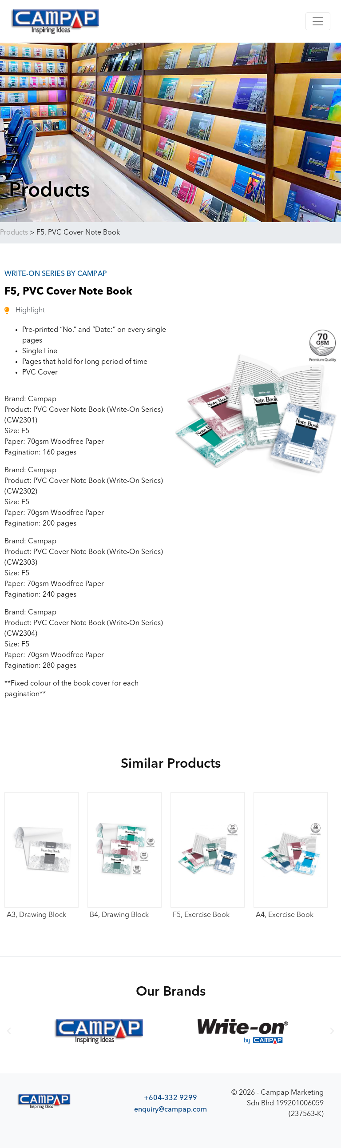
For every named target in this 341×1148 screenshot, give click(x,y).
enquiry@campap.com (170, 1109)
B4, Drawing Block (119, 915)
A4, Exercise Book (284, 915)
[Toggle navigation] (317, 21)
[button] (8, 1031)
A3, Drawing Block (36, 915)
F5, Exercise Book (201, 915)
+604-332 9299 (170, 1098)
